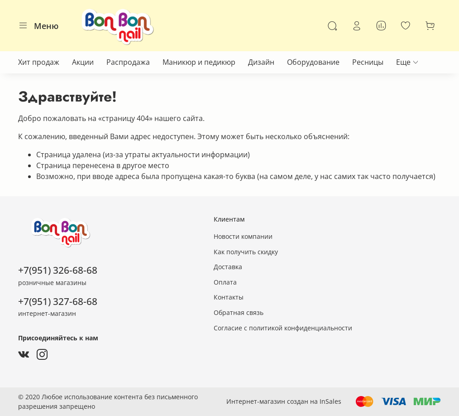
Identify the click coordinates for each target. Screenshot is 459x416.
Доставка (228, 266)
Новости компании (243, 236)
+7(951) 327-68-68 (57, 301)
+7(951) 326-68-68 (57, 270)
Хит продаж (38, 62)
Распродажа (128, 62)
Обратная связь (238, 312)
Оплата (225, 282)
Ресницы (367, 62)
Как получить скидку (246, 251)
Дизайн (261, 62)
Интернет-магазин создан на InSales (283, 401)
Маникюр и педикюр (199, 62)
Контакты (229, 297)
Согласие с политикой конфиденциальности (283, 328)
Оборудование (313, 62)
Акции (83, 62)
